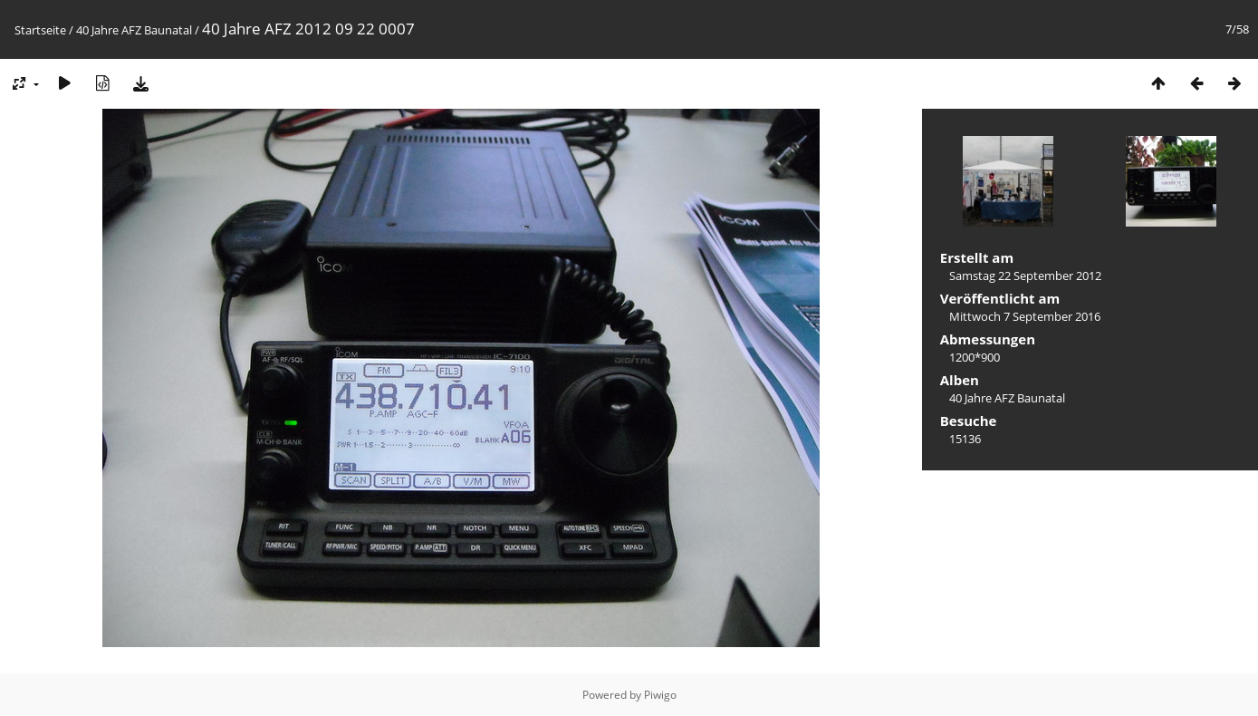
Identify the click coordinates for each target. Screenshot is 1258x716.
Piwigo (660, 694)
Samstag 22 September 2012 (1025, 275)
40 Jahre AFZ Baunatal (134, 30)
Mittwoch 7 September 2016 (1024, 316)
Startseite (40, 30)
